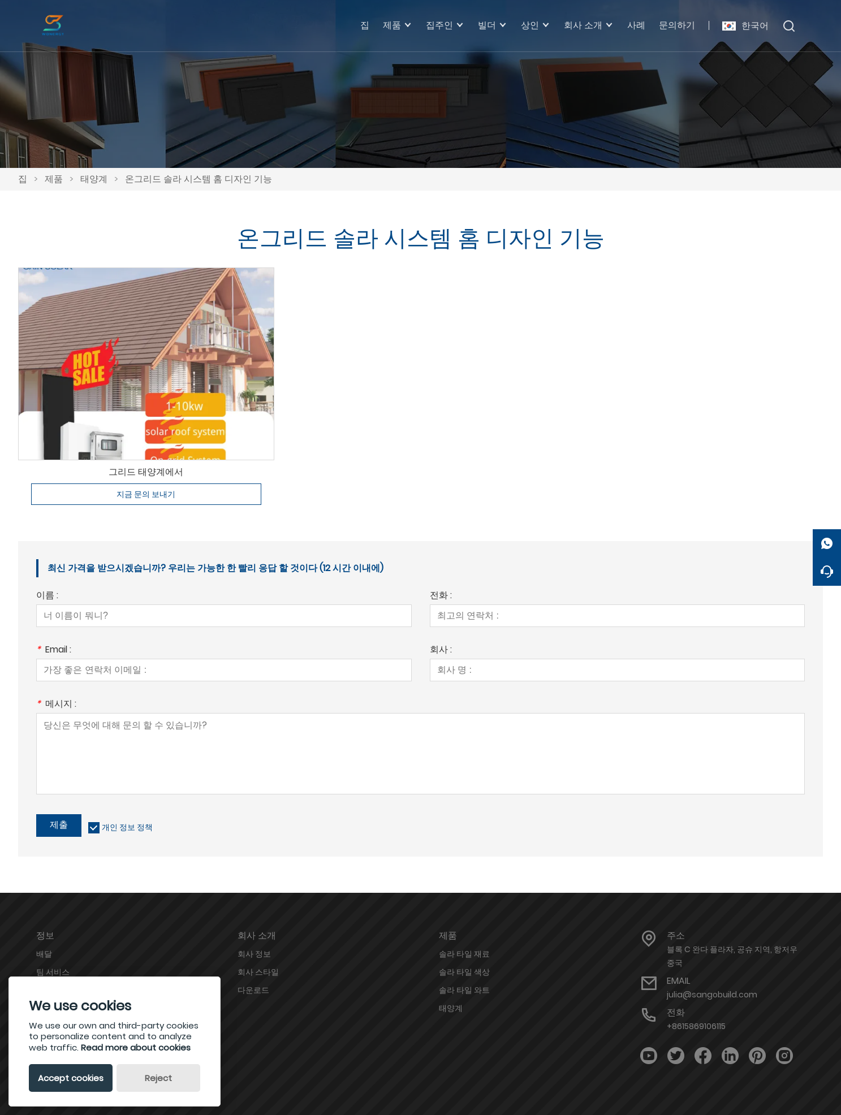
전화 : (441, 596)
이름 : (47, 596)
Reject (158, 1078)
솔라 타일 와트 (464, 990)
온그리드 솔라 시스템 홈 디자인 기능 (198, 178)
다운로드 (253, 990)
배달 (44, 954)
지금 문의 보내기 (146, 494)
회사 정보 (254, 954)
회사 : (441, 650)
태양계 (93, 178)
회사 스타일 (258, 972)
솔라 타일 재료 (464, 954)
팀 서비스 (53, 972)
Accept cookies (70, 1078)
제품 (54, 178)
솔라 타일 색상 (464, 972)
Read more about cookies (136, 1047)
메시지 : (56, 704)
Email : (53, 650)
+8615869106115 (696, 1026)
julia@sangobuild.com (712, 994)
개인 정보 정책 (127, 827)
